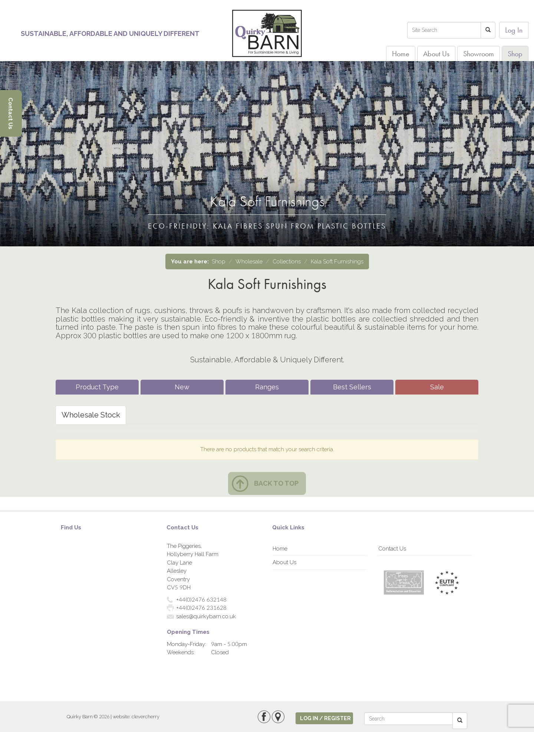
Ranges (267, 387)
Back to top (276, 483)
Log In (514, 30)
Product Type (97, 387)
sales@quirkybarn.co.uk (206, 616)
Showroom (478, 54)
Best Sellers (352, 387)
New (182, 387)
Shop (515, 54)
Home (400, 54)
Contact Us (392, 548)
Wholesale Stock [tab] (91, 414)
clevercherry (145, 716)
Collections (287, 261)
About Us (436, 54)
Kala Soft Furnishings (337, 261)
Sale (437, 387)
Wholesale (249, 261)
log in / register (325, 718)
